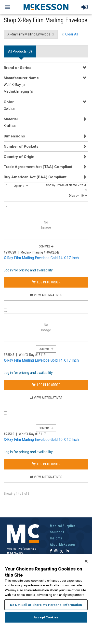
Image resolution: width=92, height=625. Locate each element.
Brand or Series (17, 68)
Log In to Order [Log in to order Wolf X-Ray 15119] (46, 385)
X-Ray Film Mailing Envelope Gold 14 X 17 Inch (41, 257)
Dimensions (14, 136)
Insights (56, 538)
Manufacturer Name (21, 78)
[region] (46, 589)
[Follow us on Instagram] (55, 551)
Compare (46, 246)
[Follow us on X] (61, 551)
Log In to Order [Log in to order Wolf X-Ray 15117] (46, 464)
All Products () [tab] (20, 51)
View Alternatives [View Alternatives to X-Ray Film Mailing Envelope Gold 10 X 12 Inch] (46, 477)
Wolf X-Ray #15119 (32, 355)
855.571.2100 (15, 552)
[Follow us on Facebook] (51, 551)
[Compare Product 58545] (5, 310)
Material (11, 119)
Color (9, 102)
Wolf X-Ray (14, 85)
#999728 (10, 252)
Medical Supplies (63, 526)
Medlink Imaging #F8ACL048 (40, 252)
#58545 (9, 355)
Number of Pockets (21, 146)
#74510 (9, 434)
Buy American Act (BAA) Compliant (35, 177)
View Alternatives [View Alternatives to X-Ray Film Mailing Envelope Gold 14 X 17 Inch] (46, 295)
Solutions (57, 532)
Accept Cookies (46, 617)
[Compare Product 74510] (5, 412)
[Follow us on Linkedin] (67, 551)
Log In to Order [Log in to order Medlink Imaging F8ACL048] (46, 282)
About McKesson (62, 545)
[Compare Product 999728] (5, 207)
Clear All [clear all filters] (71, 34)
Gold (9, 109)
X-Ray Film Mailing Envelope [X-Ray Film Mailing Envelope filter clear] (29, 34)
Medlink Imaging (18, 91)
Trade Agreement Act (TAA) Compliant (38, 167)
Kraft (10, 126)
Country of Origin (19, 157)
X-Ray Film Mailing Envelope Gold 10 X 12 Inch (41, 439)
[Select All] (5, 185)
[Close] (86, 561)
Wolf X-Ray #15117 (32, 434)
